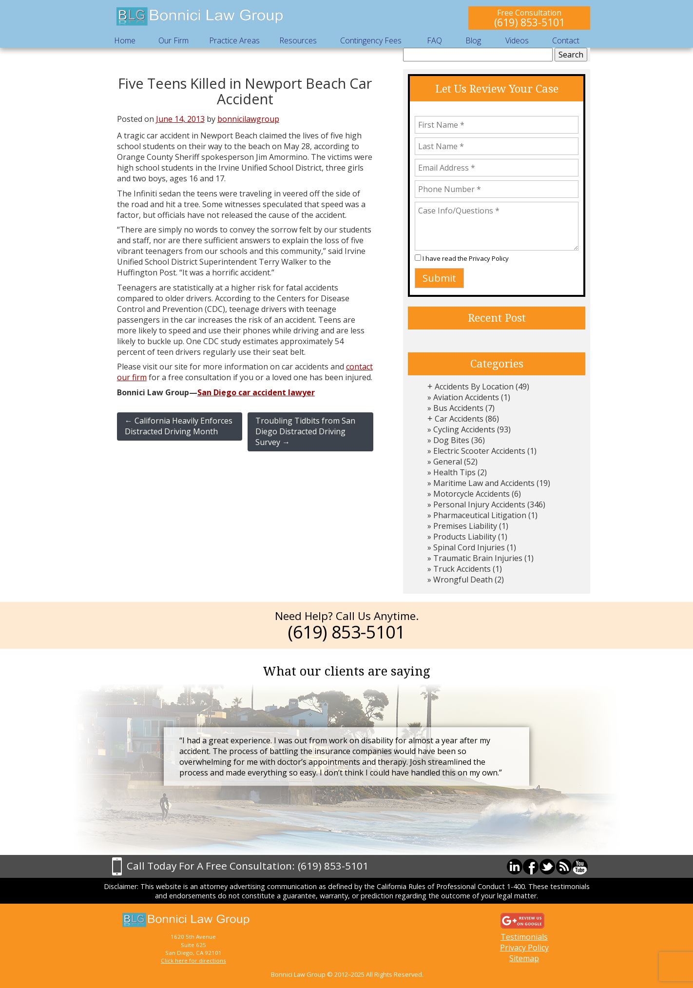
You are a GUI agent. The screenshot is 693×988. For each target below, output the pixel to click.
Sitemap (524, 958)
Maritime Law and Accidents (484, 483)
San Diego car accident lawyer (256, 392)
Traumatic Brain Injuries (477, 558)
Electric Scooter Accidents (479, 451)
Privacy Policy (489, 258)
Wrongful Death (463, 579)
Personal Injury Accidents (479, 504)
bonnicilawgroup (248, 119)
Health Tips (454, 472)
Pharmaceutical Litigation (479, 515)
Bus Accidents (458, 408)
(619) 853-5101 (529, 22)
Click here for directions (193, 960)
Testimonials (524, 936)
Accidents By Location (474, 386)
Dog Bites (451, 440)
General (447, 461)
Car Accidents (459, 418)
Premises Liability (465, 526)
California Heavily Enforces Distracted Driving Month (178, 426)
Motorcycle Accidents (471, 493)
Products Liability (464, 536)
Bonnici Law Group (200, 16)
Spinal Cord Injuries (469, 547)
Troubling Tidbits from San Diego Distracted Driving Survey (305, 431)
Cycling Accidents (464, 429)
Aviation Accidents (466, 397)
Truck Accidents (462, 568)
